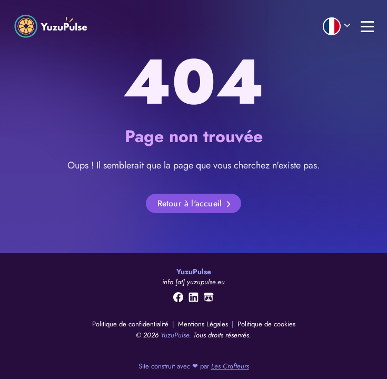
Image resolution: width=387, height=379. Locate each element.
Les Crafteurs (230, 366)
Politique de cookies (266, 324)
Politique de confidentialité (131, 324)
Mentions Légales (204, 324)
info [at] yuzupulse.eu (193, 282)
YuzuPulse (175, 335)
